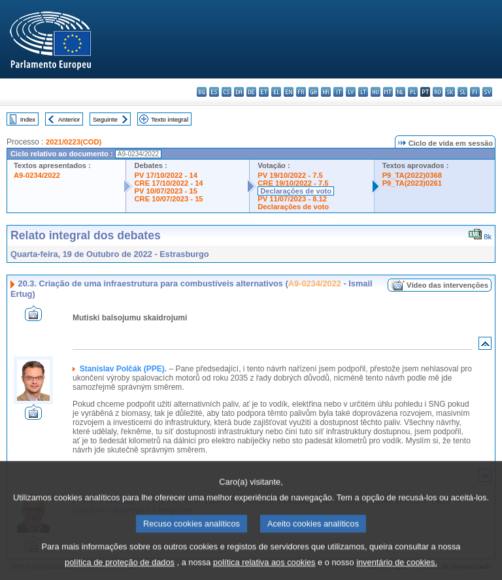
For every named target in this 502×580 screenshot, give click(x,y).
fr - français (301, 92)
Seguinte (105, 119)
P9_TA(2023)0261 (412, 183)
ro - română (438, 92)
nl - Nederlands (400, 92)
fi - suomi (475, 92)
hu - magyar (375, 92)
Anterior (69, 119)
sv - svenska (487, 92)
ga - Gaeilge (313, 92)
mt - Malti (388, 92)
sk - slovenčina (450, 92)
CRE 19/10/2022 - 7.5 (293, 183)
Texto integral (169, 119)
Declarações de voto (295, 191)
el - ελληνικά (276, 92)
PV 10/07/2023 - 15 (165, 191)
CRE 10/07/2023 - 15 (168, 199)
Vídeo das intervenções (447, 285)
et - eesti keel (264, 92)
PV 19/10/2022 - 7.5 (290, 175)
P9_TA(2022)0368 (412, 175)
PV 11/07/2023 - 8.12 (292, 199)
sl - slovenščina (462, 92)
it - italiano (338, 92)
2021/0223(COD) (73, 142)
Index (27, 119)
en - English (288, 92)
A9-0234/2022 (37, 175)
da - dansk (239, 92)
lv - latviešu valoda (351, 92)
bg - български (202, 92)
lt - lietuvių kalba (363, 92)
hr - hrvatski (326, 92)
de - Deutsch (251, 92)
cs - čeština (226, 92)
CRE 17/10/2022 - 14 (168, 183)
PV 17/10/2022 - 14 (165, 175)
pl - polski (413, 92)
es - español (214, 92)
